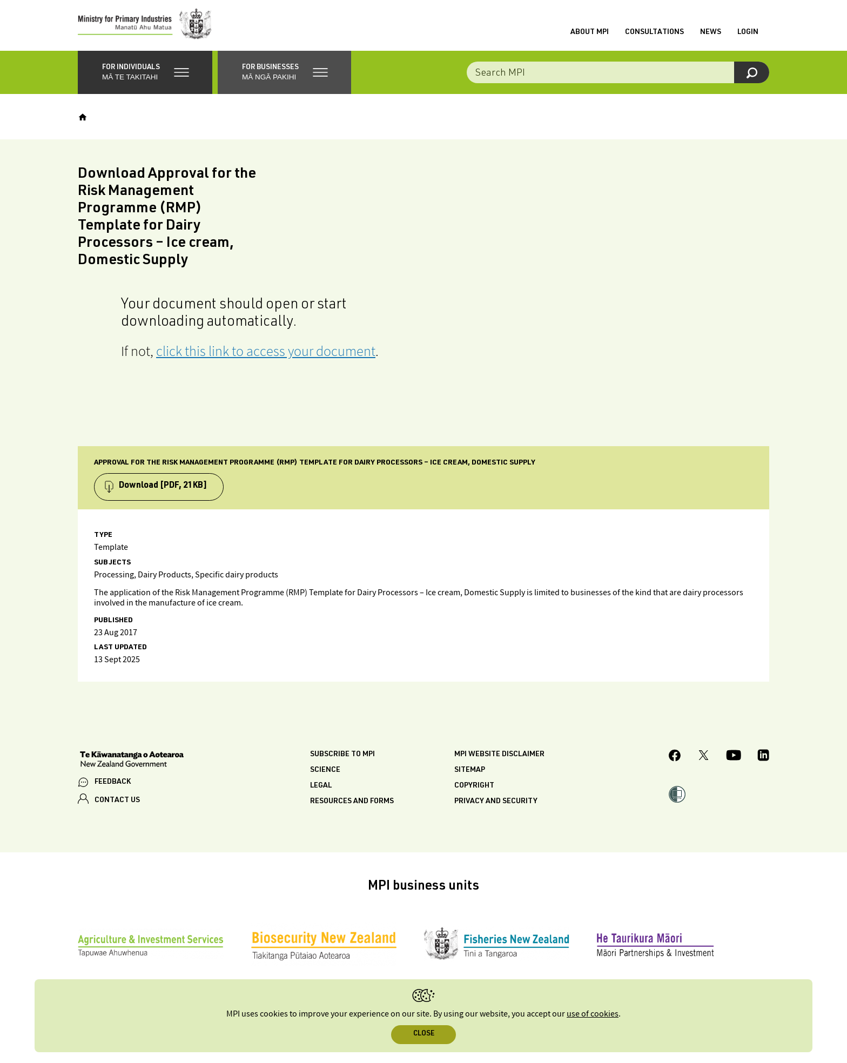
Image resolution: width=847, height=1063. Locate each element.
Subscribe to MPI (342, 757)
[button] (145, 75)
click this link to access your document (265, 354)
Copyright (474, 788)
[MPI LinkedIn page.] (763, 760)
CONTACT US (117, 804)
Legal (321, 788)
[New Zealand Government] (132, 763)
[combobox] (618, 75)
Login (747, 34)
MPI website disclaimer (499, 757)
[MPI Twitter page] (703, 759)
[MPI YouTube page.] (733, 760)
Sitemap (469, 773)
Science (325, 773)
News (710, 34)
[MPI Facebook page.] (675, 760)
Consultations (654, 34)
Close (423, 1034)
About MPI (589, 34)
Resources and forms (352, 804)
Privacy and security (495, 804)
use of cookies (593, 1014)
